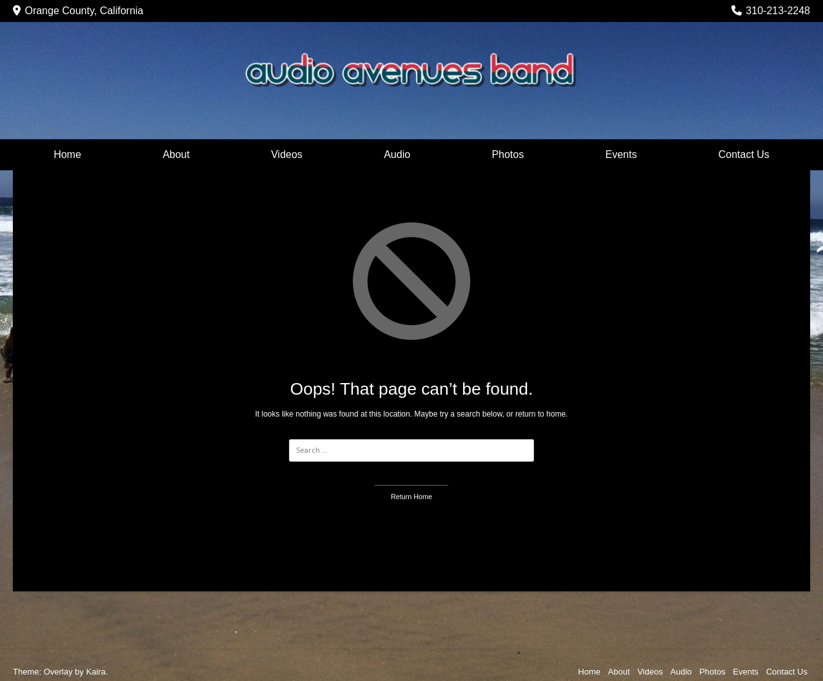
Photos (507, 154)
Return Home (411, 496)
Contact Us (744, 154)
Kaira (95, 671)
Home (67, 154)
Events (621, 154)
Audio (397, 154)
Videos (286, 154)
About (176, 154)
